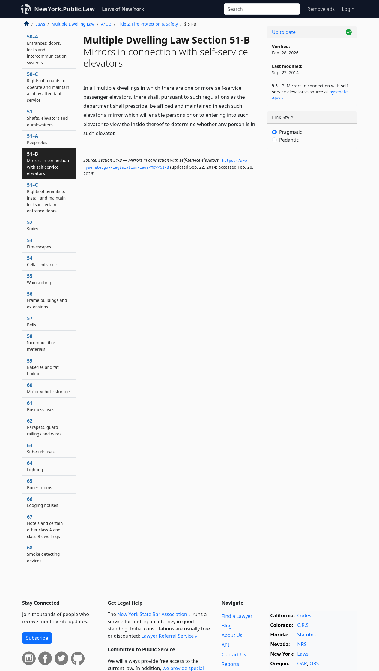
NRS (301, 644)
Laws (40, 24)
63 (41, 448)
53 (39, 243)
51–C (46, 198)
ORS (314, 663)
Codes (304, 615)
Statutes (306, 634)
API (225, 645)
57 (31, 321)
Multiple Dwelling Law (73, 24)
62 (44, 427)
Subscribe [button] (37, 638)
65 (39, 484)
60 (48, 388)
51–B (48, 163)
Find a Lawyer (237, 616)
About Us (232, 635)
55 (39, 279)
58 (41, 342)
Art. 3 (106, 24)
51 (47, 118)
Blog (227, 625)
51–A (37, 139)
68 (43, 554)
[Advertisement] (312, 248)
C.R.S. (303, 625)
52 (32, 225)
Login (348, 9)
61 (40, 406)
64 (35, 466)
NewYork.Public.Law (64, 9)
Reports (230, 664)
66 (42, 502)
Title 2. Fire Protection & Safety (148, 24)
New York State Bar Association (152, 614)
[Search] (262, 9)
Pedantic (289, 140)
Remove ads (321, 9)
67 (45, 526)
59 (43, 367)
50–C (48, 87)
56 (47, 300)
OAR (302, 663)
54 (42, 261)
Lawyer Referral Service (167, 636)
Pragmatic (290, 132)
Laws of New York (123, 9)
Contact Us (234, 654)
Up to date (284, 32)
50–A (47, 49)
